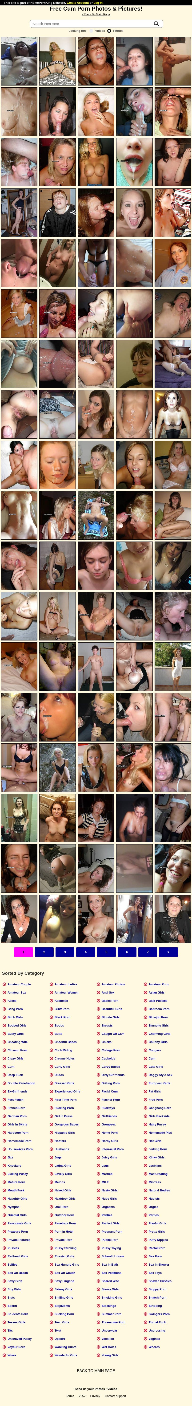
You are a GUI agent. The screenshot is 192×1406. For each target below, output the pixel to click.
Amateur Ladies (66, 984)
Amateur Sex (17, 992)
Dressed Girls (64, 1083)
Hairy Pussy (157, 1124)
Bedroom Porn (159, 1009)
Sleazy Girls (110, 1289)
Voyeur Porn (16, 1347)
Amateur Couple (19, 984)
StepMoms (62, 1306)
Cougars (155, 1050)
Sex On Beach (18, 1273)
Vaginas (154, 1339)
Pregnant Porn (112, 1231)
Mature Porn (16, 1182)
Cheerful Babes (66, 1042)
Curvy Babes (111, 1066)
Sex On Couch (65, 1273)
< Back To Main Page (96, 14)
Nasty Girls (110, 1190)
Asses (12, 1001)
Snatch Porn (157, 1297)
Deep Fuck (15, 1075)
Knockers (14, 1165)
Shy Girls (14, 1289)
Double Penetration (21, 1083)
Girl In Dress (63, 1116)
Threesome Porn (113, 1322)
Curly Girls (62, 1066)
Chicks (107, 1042)
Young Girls (110, 1355)
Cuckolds (108, 1058)
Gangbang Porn (160, 1108)
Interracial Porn (113, 1149)
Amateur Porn (159, 984)
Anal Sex (108, 992)
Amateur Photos (113, 984)
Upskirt (60, 1339)
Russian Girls (64, 1256)
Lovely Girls (63, 1174)
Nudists (154, 1198)
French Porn (16, 1108)
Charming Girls (159, 1033)
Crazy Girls (16, 1058)
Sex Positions (111, 1273)
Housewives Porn (20, 1149)
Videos (97, 31)
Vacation (108, 1339)
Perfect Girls (111, 1223)
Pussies (13, 1248)
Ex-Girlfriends (18, 1091)
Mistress (155, 1182)
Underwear (109, 1330)
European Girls (159, 1083)
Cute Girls (156, 1066)
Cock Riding (63, 1050)
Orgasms (108, 1207)
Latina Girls (63, 1165)
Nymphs (14, 1207)
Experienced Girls (67, 1091)
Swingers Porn (159, 1314)
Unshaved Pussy (20, 1339)
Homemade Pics (160, 1132)
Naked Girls (63, 1190)
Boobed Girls (17, 1025)
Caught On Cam (113, 1033)
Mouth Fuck (16, 1190)
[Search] (96, 24)
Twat (58, 1330)
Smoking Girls (112, 1297)
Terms (70, 1396)
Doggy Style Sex (160, 1075)
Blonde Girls (111, 1017)
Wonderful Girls (66, 1355)
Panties (107, 1215)
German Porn (17, 1116)
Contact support (115, 1396)
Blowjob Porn (158, 1017)
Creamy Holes (65, 1058)
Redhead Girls (18, 1256)
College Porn (111, 1050)
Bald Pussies (158, 1001)
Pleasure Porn (18, 1231)
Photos (115, 31)
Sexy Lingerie (64, 1281)
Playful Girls (157, 1223)
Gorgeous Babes (67, 1124)
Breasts (107, 1025)
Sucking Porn (64, 1314)
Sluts (11, 1297)
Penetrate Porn (65, 1223)
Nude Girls (109, 1198)
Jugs (58, 1157)
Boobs (59, 1025)
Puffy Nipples (158, 1240)
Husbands (62, 1149)
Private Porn (63, 1240)
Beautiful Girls (112, 1009)
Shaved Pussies (160, 1281)
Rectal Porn (157, 1248)
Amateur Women (66, 992)
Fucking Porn (64, 1108)
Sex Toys (155, 1273)
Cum (152, 1058)
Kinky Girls (157, 1157)
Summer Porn (111, 1314)
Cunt (11, 1066)
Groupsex (109, 1124)
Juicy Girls (109, 1157)
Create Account (78, 2)
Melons (60, 1182)
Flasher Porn (111, 1099)
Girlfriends (109, 1116)
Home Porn (110, 1132)
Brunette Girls (159, 1025)
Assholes (61, 1001)
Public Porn (110, 1240)
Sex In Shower (159, 1264)
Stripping (155, 1306)
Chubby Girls (158, 1042)
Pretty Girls (157, 1231)
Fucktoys (108, 1108)
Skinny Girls (63, 1289)
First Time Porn (66, 1099)
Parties (154, 1215)
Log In (98, 2)
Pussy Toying (111, 1248)
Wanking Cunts (65, 1347)
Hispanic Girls (65, 1132)
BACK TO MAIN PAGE (96, 1371)
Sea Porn (155, 1256)
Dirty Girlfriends (113, 1075)
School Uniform (113, 1256)
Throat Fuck (157, 1322)
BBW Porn (62, 1009)
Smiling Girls (64, 1297)
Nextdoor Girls (65, 1198)
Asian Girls (157, 992)
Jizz (10, 1157)
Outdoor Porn (64, 1215)
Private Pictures (19, 1240)
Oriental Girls (17, 1215)
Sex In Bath (110, 1264)
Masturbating (158, 1174)
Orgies (153, 1207)
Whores (154, 1347)
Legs (105, 1165)
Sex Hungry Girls (67, 1264)
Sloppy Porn (157, 1289)
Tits (10, 1330)
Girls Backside (159, 1116)
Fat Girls (155, 1091)
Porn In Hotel (64, 1231)
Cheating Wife (18, 1042)
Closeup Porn (17, 1050)
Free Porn (156, 1099)
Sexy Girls (15, 1281)
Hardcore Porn (18, 1132)
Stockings (109, 1306)
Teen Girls (62, 1322)
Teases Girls (16, 1322)
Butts (58, 1033)
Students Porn (18, 1314)
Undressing (157, 1330)
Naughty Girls (17, 1198)
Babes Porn (110, 1001)
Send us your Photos (90, 1389)
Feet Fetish (16, 1099)
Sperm (12, 1306)
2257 (82, 1396)
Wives (12, 1355)
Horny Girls (110, 1141)
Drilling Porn (111, 1083)
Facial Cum (110, 1091)
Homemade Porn (20, 1141)
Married (107, 1174)
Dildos (59, 1075)
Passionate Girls (19, 1223)
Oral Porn (61, 1207)
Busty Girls (16, 1033)
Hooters (60, 1141)
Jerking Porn (158, 1149)
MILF (105, 1182)
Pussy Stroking (65, 1248)
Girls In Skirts (17, 1124)
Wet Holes (109, 1347)
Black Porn (62, 1017)
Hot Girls (155, 1141)
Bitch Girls (15, 1017)
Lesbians (155, 1165)
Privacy (95, 1396)
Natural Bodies (159, 1190)
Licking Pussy (18, 1174)
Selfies (12, 1264)
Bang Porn (15, 1009)
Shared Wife (110, 1281)
